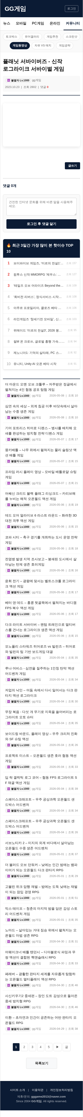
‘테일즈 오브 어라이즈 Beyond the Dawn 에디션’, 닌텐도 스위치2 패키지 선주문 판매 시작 (39, 285)
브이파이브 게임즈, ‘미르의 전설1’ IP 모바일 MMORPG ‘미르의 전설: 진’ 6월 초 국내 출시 (39, 263)
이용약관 (37, 1090)
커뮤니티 (73, 23)
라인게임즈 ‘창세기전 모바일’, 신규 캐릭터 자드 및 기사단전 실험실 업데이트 (39, 319)
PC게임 (38, 23)
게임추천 (52, 36)
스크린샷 (71, 36)
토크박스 (11, 36)
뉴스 (6, 23)
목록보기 (41, 1063)
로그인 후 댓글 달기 (41, 224)
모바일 (21, 23)
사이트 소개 (17, 1090)
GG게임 (15, 8)
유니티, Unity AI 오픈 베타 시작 (35, 364)
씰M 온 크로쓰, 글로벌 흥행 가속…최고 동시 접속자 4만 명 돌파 (39, 341)
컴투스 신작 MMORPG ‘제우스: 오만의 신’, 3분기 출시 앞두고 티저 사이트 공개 (39, 274)
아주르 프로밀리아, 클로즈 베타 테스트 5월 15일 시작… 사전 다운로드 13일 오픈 (39, 308)
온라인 (55, 23)
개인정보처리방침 (61, 1090)
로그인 (71, 8)
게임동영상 (20, 45)
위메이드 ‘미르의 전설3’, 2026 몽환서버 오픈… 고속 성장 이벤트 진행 (39, 330)
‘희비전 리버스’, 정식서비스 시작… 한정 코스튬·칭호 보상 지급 (39, 297)
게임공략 (64, 45)
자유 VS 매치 (43, 45)
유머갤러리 (32, 36)
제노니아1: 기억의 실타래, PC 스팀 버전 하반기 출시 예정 (39, 353)
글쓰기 (72, 165)
